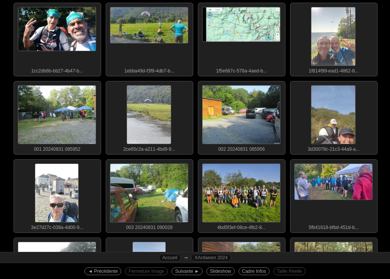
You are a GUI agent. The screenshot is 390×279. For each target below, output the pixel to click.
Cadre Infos (254, 271)
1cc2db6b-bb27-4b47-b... (57, 38)
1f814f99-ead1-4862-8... (333, 38)
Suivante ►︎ (187, 271)
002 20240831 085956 (241, 116)
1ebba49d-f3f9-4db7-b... (149, 38)
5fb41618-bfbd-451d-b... (333, 195)
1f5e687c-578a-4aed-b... (241, 38)
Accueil (169, 257)
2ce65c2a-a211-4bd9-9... (149, 116)
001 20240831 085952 (57, 116)
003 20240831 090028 (149, 195)
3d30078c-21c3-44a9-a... (333, 116)
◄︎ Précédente (103, 271)
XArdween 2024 (210, 257)
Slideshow (220, 271)
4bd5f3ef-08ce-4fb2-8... (241, 195)
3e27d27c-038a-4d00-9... (57, 195)
